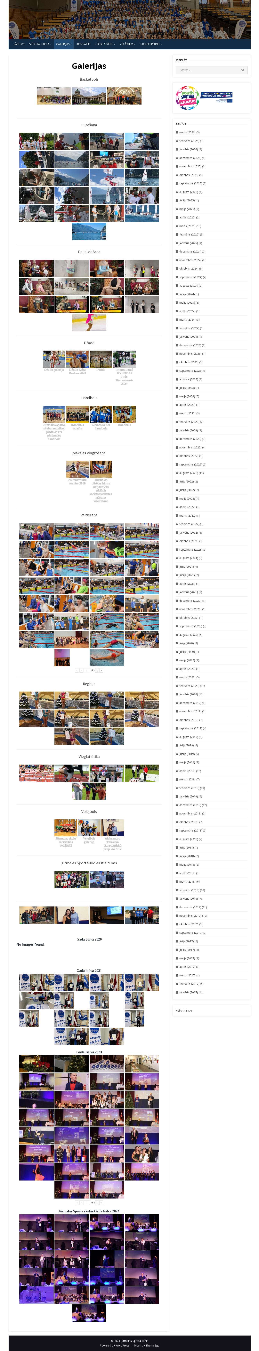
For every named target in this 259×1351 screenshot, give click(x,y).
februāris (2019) (189, 788)
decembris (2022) (190, 439)
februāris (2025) (189, 234)
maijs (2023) (187, 396)
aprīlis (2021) (187, 583)
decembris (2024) (190, 251)
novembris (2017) (190, 915)
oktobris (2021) (188, 541)
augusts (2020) (188, 635)
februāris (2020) (189, 686)
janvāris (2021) (188, 592)
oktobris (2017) (188, 924)
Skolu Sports (150, 44)
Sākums (19, 44)
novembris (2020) (190, 609)
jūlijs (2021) (186, 566)
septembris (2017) (190, 932)
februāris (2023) (189, 422)
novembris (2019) (190, 711)
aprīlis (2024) (187, 311)
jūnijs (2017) (187, 949)
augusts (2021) (188, 558)
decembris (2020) (190, 600)
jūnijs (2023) (187, 388)
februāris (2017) (189, 984)
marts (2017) (187, 975)
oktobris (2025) (188, 175)
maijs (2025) (187, 209)
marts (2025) (187, 226)
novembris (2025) (190, 166)
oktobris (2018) (188, 822)
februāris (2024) (189, 328)
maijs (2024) (187, 302)
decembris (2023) (190, 345)
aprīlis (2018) (187, 873)
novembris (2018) (190, 813)
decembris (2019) (190, 703)
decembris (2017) (190, 907)
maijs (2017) (187, 958)
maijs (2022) (187, 498)
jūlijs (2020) (186, 643)
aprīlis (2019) (187, 771)
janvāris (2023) (188, 430)
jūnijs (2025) (187, 200)
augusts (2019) (188, 737)
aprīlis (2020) (187, 669)
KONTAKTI (83, 44)
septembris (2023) (190, 370)
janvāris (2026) (188, 149)
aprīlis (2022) (187, 507)
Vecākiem (126, 44)
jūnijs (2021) (187, 575)
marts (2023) (187, 413)
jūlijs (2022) (186, 481)
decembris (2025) (190, 158)
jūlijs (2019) (186, 745)
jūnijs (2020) (187, 652)
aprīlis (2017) (187, 967)
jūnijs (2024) (187, 294)
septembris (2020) (190, 626)
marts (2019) (187, 779)
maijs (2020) (187, 660)
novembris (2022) (190, 447)
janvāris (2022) (188, 532)
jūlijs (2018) (186, 847)
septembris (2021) (190, 549)
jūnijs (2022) (187, 490)
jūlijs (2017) (186, 941)
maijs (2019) (187, 762)
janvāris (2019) (188, 796)
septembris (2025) (190, 183)
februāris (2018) (189, 890)
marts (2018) (187, 881)
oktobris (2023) (188, 362)
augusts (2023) (188, 379)
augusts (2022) (188, 473)
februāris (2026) (189, 141)
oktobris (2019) (188, 720)
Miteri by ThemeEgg (146, 1345)
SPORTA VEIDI (104, 44)
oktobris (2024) (188, 268)
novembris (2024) (190, 260)
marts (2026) (187, 132)
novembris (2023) (190, 353)
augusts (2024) (188, 285)
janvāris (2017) (188, 992)
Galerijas (63, 44)
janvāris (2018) (188, 898)
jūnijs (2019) (187, 754)
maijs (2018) (187, 864)
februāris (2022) (189, 524)
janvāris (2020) (188, 694)
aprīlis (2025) (187, 217)
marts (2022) (187, 515)
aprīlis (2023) (187, 405)
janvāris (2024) (188, 336)
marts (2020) (187, 677)
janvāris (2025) (188, 243)
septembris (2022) (190, 464)
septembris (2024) (190, 277)
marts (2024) (187, 319)
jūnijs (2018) (187, 856)
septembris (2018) (190, 830)
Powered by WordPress (114, 1345)
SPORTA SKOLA (39, 44)
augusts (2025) (188, 192)
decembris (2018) (190, 805)
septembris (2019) (190, 728)
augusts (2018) (188, 839)
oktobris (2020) (188, 618)
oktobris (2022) (188, 456)
